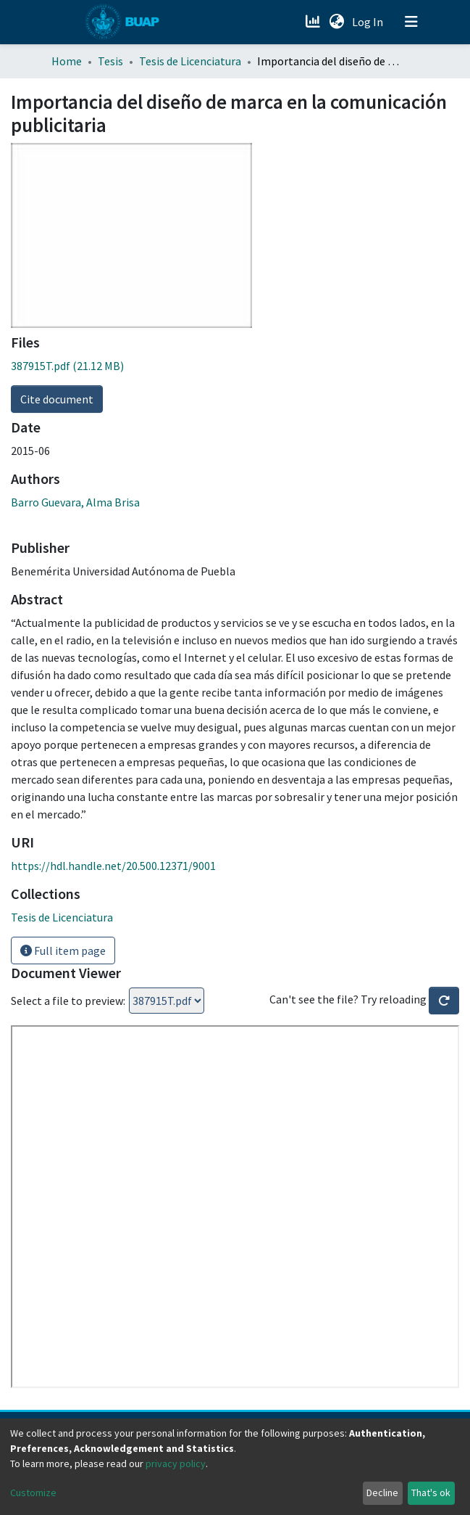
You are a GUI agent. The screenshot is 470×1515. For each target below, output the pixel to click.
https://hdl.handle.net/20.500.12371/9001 (113, 865)
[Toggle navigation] (411, 22)
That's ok (430, 1492)
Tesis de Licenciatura (190, 61)
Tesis (110, 61)
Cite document (56, 399)
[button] (337, 21)
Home (66, 61)
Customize (33, 1492)
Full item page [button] (63, 950)
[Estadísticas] (314, 21)
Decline (382, 1492)
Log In (369, 22)
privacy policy (176, 1463)
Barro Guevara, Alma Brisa (75, 502)
